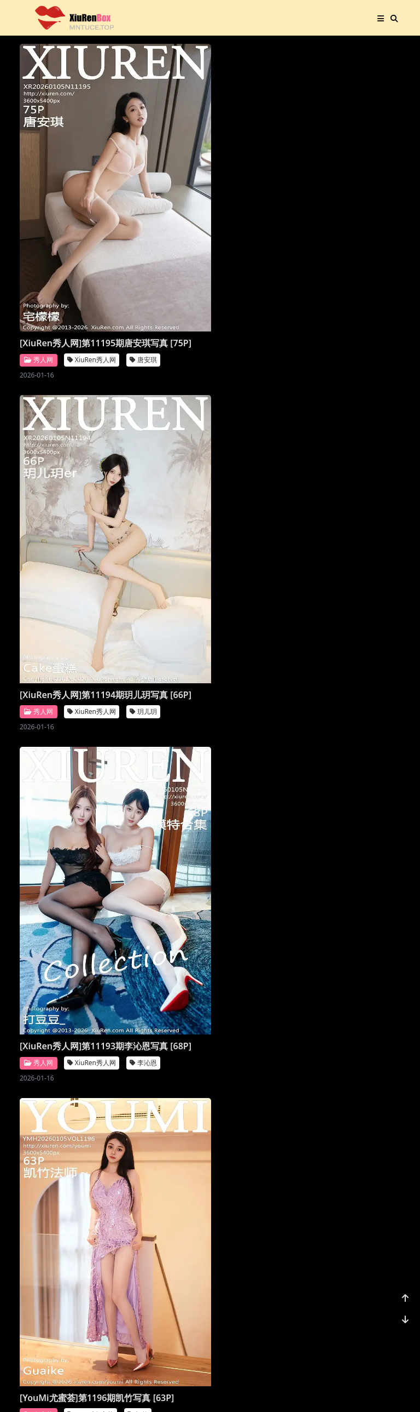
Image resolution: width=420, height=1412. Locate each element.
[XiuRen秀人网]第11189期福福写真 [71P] (155, 625)
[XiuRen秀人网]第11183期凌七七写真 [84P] (259, 1052)
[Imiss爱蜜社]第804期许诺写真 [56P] (263, 625)
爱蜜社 (238, 648)
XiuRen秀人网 (91, 221)
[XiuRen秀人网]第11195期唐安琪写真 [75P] (58, 199)
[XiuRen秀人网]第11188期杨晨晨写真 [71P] (58, 839)
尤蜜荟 (38, 434)
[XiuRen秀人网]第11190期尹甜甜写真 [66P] (58, 625)
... (341, 1334)
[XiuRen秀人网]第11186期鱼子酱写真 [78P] (259, 839)
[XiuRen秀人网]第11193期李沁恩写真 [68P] (259, 199)
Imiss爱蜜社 (289, 648)
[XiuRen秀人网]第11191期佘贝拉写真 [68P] (259, 412)
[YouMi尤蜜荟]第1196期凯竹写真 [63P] (63, 412)
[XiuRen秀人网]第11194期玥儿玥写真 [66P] (158, 199)
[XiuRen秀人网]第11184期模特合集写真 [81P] (163, 1052)
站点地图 (240, 1390)
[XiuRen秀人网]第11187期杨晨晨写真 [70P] (158, 839)
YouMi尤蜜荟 (90, 435)
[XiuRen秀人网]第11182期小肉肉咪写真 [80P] (63, 1265)
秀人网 (38, 221)
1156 (366, 1334)
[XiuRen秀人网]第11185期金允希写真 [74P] (58, 1052)
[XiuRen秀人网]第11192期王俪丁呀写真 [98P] (163, 412)
